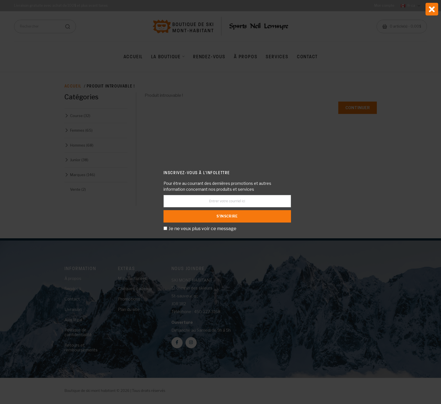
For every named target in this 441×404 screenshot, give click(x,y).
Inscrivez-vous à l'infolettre (197, 172)
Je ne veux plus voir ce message (202, 228)
